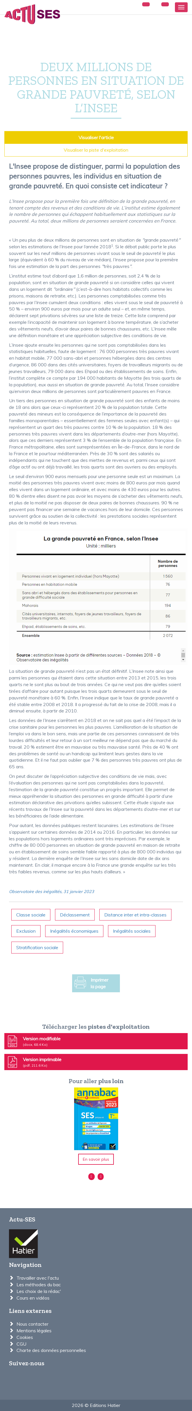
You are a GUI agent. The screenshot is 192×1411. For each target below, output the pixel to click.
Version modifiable (34, 1041)
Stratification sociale (37, 947)
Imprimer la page (91, 983)
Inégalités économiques (74, 931)
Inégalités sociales (132, 931)
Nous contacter (32, 1324)
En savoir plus (96, 1159)
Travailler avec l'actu (38, 1278)
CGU (21, 1344)
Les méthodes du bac (39, 1284)
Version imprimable (34, 1062)
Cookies (25, 1337)
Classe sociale (30, 915)
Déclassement (75, 915)
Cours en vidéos (33, 1298)
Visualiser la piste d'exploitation (96, 150)
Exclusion (26, 931)
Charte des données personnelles (51, 1350)
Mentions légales (34, 1330)
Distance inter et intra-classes (135, 915)
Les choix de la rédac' (39, 1291)
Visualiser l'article (96, 137)
